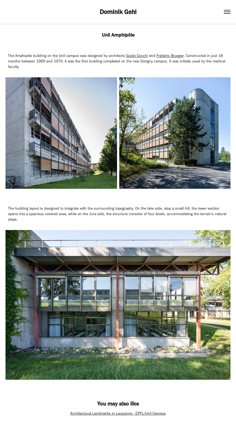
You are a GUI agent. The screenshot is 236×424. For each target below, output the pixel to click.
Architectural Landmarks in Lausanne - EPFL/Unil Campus (118, 413)
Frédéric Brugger (170, 55)
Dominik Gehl (118, 12)
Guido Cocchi (137, 55)
